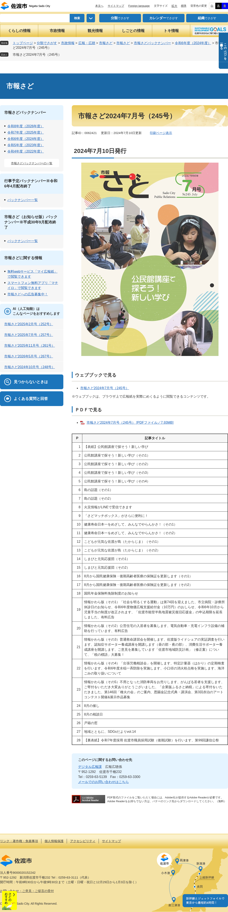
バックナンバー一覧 (22, 200)
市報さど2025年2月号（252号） (28, 324)
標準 (183, 5)
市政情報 (57, 31)
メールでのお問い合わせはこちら (103, 782)
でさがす (120, 18)
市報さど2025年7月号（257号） (28, 335)
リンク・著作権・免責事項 (19, 841)
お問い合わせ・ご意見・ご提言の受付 (27, 891)
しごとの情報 (133, 31)
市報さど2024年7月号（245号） (37, 54)
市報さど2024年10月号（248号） (29, 367)
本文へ (99, 5)
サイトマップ (116, 5)
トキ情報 (171, 31)
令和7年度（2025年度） (25, 132)
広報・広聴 (86, 43)
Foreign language (139, 5)
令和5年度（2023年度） (25, 145)
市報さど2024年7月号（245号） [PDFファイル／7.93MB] (130, 422)
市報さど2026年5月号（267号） (28, 356)
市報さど (106, 43)
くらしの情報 (19, 31)
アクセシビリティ (82, 841)
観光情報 (95, 31)
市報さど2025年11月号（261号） (29, 345)
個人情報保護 (54, 841)
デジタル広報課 (90, 767)
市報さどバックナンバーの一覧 (31, 163)
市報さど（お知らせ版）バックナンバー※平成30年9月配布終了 (30, 222)
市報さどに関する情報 (23, 258)
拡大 (174, 6)
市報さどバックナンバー (152, 43)
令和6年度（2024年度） (193, 43)
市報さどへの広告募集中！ (27, 294)
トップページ (23, 43)
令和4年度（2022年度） (25, 151)
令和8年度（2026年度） (25, 126)
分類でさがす (47, 43)
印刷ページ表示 (161, 133)
